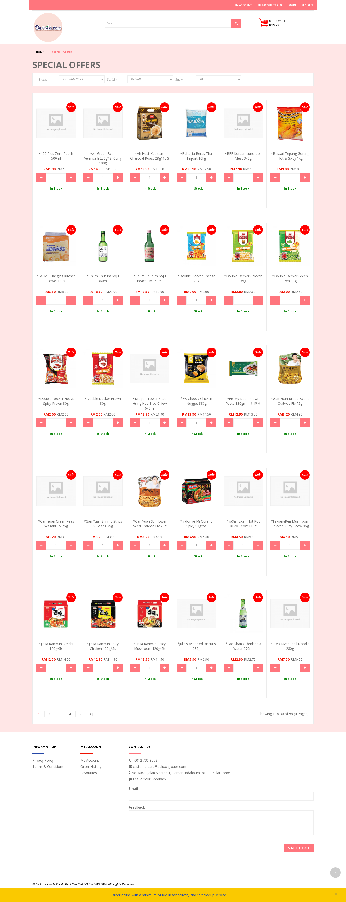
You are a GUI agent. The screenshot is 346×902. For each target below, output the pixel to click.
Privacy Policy (43, 760)
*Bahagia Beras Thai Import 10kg (196, 156)
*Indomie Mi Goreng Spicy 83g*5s (196, 523)
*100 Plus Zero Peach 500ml (56, 156)
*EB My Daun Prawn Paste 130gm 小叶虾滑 (243, 401)
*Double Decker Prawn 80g (103, 401)
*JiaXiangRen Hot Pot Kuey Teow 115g (243, 523)
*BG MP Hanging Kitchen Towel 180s (56, 278)
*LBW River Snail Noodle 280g (290, 646)
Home (40, 52)
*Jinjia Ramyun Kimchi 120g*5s (56, 646)
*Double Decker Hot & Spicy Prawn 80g (56, 401)
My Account (89, 760)
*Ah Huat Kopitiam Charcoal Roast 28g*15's (149, 156)
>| (91, 714)
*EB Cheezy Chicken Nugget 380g (196, 401)
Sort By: (112, 79)
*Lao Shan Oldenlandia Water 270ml (243, 646)
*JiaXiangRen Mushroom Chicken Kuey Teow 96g (290, 523)
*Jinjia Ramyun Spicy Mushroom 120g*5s (150, 646)
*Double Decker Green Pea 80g (290, 278)
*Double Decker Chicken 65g (243, 278)
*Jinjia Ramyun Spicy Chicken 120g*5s (103, 646)
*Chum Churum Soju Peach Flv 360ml (150, 278)
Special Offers (62, 52)
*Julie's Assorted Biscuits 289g (196, 646)
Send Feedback (299, 848)
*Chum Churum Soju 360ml (103, 278)
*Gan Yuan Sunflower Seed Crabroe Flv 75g (150, 523)
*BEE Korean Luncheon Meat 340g (243, 156)
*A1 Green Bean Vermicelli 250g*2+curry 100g (103, 158)
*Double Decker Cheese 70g (196, 278)
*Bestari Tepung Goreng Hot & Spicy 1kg (290, 156)
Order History (90, 766)
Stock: (43, 79)
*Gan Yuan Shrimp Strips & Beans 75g (103, 523)
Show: (179, 79)
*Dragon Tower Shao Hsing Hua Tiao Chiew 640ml (150, 403)
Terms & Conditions (48, 766)
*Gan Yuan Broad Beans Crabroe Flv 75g (290, 401)
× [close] (335, 893)
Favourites (88, 773)
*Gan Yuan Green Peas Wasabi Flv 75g (56, 523)
